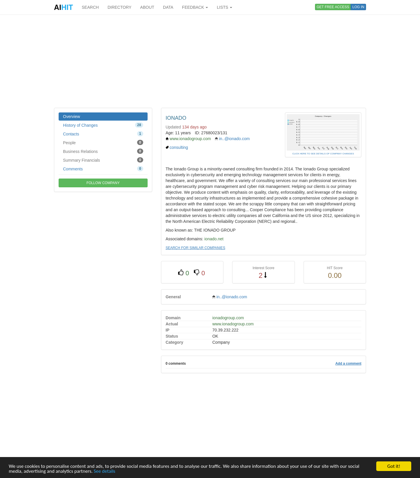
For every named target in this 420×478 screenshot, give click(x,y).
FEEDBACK (195, 7)
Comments (103, 168)
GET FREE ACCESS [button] (333, 7)
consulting (179, 147)
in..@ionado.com (234, 138)
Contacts (103, 133)
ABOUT (147, 7)
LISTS (224, 7)
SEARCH (90, 7)
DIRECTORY (120, 7)
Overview (71, 116)
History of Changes (103, 125)
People (103, 142)
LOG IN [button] (358, 7)
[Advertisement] (210, 61)
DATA (168, 7)
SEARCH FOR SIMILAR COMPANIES (195, 248)
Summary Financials (103, 160)
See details (104, 471)
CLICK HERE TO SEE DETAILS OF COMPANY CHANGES (323, 153)
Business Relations (103, 151)
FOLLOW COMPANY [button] (103, 183)
